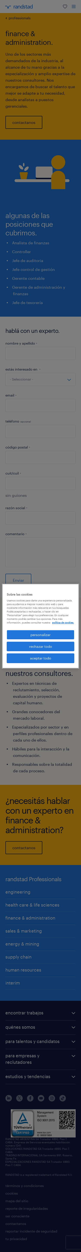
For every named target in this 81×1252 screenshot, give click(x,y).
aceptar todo (40, 658)
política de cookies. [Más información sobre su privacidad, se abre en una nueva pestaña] (63, 622)
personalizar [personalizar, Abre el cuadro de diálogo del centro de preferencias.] (40, 634)
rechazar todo (40, 646)
